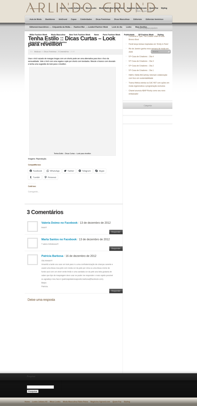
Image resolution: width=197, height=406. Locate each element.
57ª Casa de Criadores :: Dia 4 (141, 56)
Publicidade (129, 35)
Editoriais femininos (154, 19)
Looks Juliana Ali (75, 8)
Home (62, 8)
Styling (164, 8)
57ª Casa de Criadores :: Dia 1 (141, 70)
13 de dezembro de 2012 (95, 222)
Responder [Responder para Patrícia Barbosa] (116, 291)
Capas (73, 19)
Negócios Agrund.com (137, 8)
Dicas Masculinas (122, 19)
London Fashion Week (98, 27)
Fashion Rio (79, 27)
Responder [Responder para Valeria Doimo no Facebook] (116, 232)
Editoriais (137, 19)
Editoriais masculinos (39, 27)
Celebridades (86, 19)
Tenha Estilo (35, 42)
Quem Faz (153, 8)
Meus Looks (91, 8)
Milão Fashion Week (38, 35)
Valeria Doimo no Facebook (59, 222)
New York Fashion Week (79, 35)
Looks (128, 27)
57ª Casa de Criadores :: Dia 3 (141, 61)
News (96, 35)
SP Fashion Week (146, 35)
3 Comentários (63, 52)
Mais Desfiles (141, 27)
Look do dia (117, 27)
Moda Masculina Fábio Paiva (111, 8)
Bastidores (50, 19)
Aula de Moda (36, 19)
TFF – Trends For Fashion (55, 42)
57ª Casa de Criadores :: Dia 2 (141, 66)
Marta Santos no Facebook (59, 239)
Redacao (37, 52)
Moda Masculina (58, 35)
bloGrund (63, 19)
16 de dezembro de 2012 (81, 255)
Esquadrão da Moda (61, 27)
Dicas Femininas (103, 19)
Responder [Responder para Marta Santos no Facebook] (116, 248)
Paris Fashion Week (111, 35)
